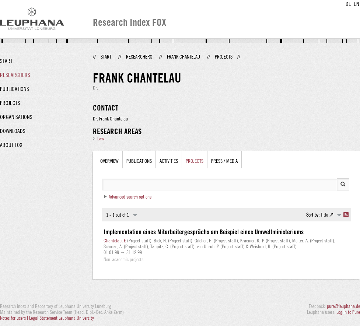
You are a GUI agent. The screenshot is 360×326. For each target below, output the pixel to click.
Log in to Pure (348, 312)
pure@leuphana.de (343, 306)
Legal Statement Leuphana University (61, 318)
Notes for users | (14, 318)
